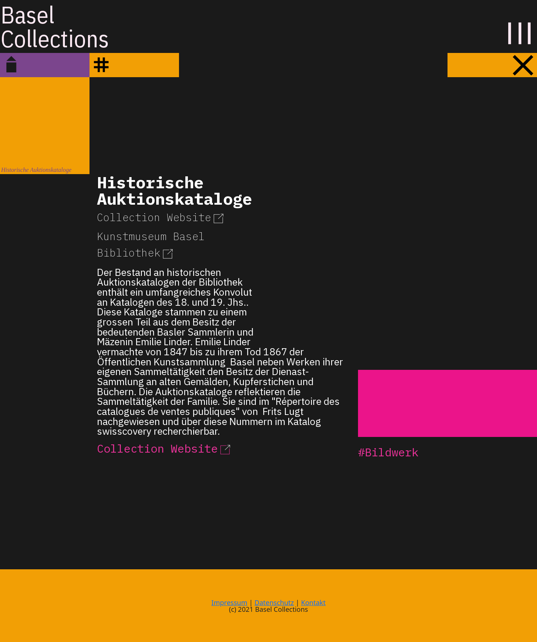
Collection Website (161, 217)
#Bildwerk (388, 452)
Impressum (229, 602)
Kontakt (313, 602)
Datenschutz (274, 602)
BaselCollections (55, 26)
